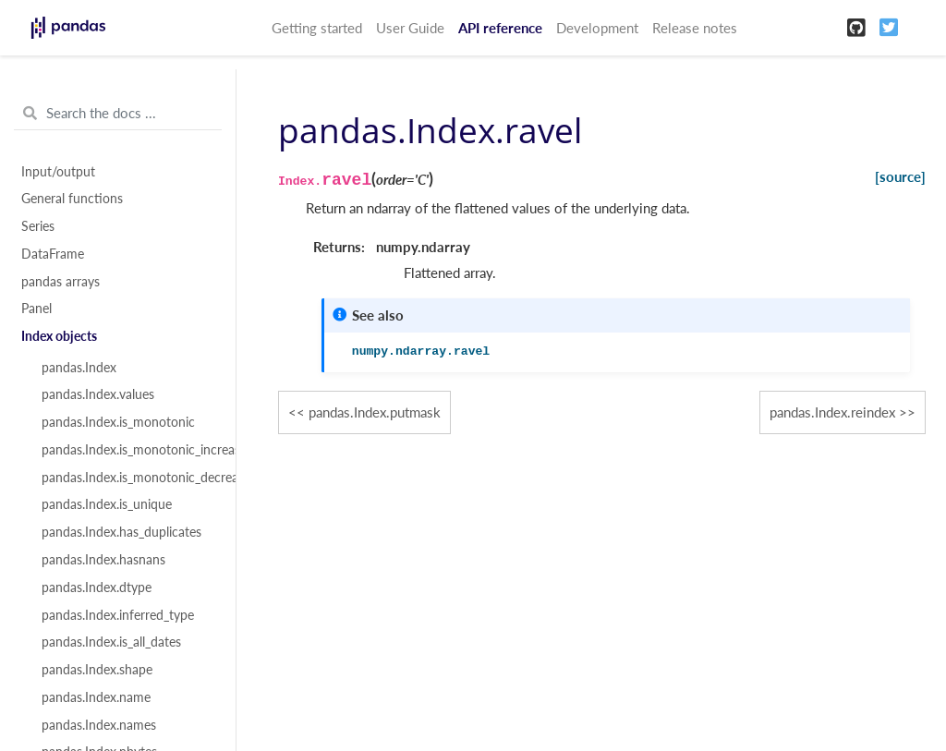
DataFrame (52, 254)
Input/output (58, 171)
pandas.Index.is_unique (107, 504)
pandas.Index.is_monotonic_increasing (128, 449)
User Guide (410, 27)
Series (38, 226)
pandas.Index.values (98, 394)
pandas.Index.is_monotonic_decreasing (128, 477)
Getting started (317, 27)
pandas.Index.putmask (375, 412)
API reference (500, 27)
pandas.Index (79, 367)
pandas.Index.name (96, 697)
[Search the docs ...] (118, 113)
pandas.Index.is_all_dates (111, 642)
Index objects (59, 336)
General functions (72, 198)
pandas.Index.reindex (832, 412)
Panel (36, 308)
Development (597, 27)
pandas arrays (60, 281)
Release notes (694, 27)
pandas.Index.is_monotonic (118, 422)
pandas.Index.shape (97, 669)
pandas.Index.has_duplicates (121, 532)
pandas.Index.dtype (97, 587)
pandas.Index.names (99, 725)
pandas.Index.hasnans (103, 559)
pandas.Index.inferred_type (118, 615)
